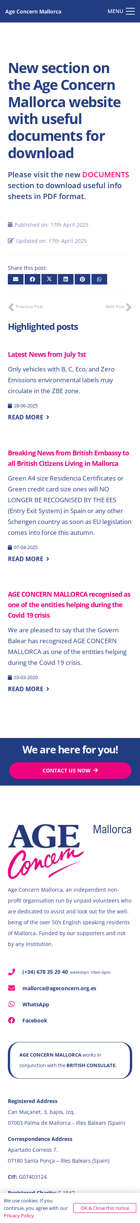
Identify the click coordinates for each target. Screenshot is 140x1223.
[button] (121, 11)
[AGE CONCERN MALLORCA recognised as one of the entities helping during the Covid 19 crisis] (70, 635)
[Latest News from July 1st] (70, 379)
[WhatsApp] (15, 1004)
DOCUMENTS (105, 174)
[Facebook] (15, 1020)
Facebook (34, 1020)
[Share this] (32, 279)
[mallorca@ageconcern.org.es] (15, 988)
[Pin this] (82, 279)
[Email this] (16, 279)
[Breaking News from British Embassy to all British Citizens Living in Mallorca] (70, 500)
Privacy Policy (19, 1215)
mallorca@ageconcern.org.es (59, 988)
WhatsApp (35, 1004)
